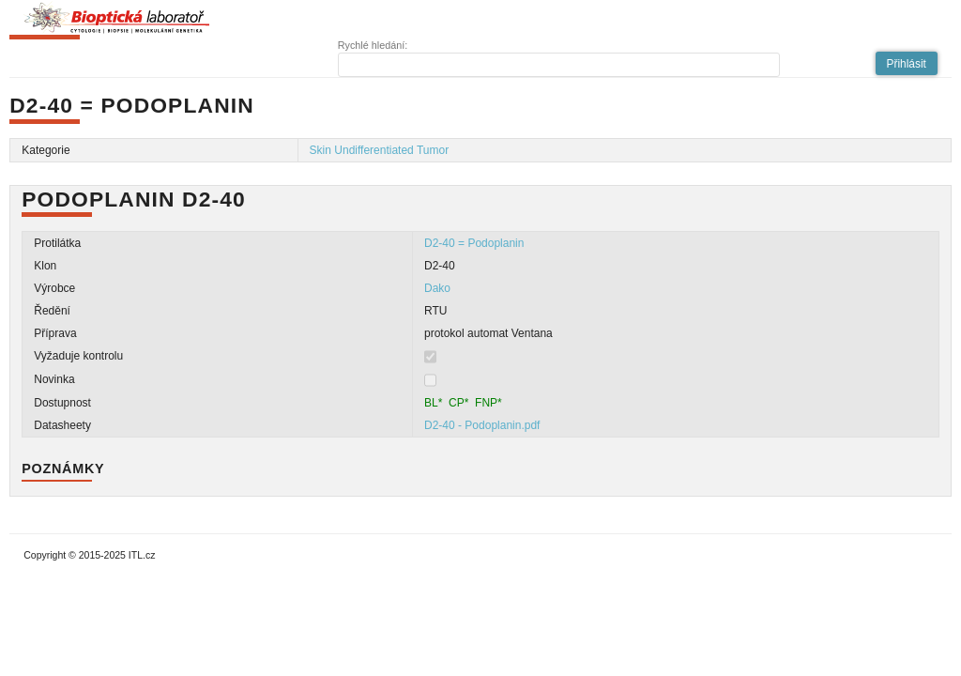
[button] (907, 63)
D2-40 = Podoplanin (474, 243)
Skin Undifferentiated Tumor (380, 150)
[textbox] (559, 65)
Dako (437, 288)
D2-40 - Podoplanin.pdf (482, 425)
